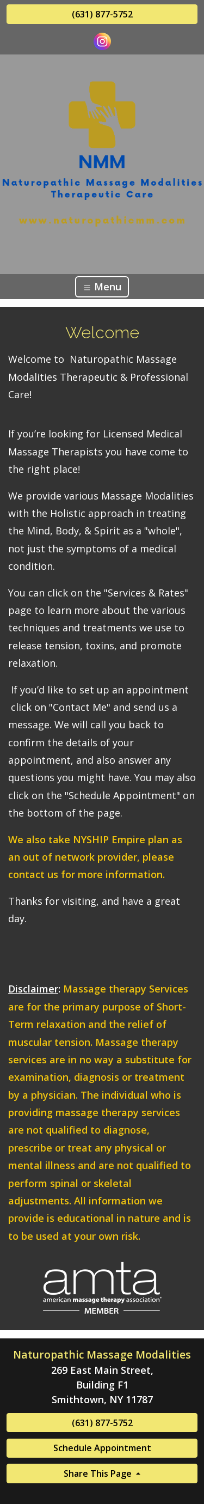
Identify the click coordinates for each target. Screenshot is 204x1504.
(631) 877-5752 (102, 14)
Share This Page (99, 1473)
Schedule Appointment (102, 1448)
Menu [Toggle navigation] (102, 286)
